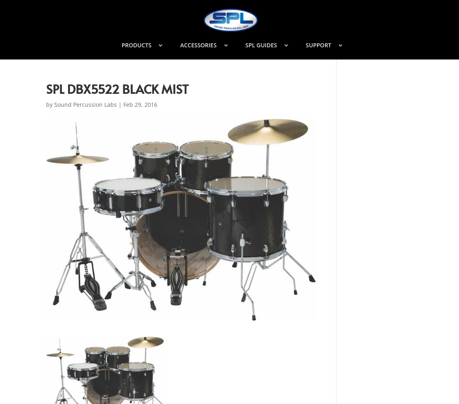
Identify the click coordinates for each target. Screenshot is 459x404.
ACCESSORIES (198, 45)
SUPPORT (318, 45)
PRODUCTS (137, 45)
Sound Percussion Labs (85, 104)
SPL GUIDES (261, 45)
